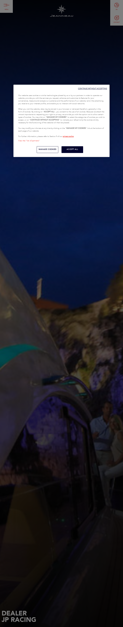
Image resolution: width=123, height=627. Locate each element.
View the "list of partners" (29, 141)
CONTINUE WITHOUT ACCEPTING (92, 89)
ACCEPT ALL (72, 149)
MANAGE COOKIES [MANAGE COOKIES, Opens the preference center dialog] (47, 149)
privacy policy (68, 136)
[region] (61, 121)
